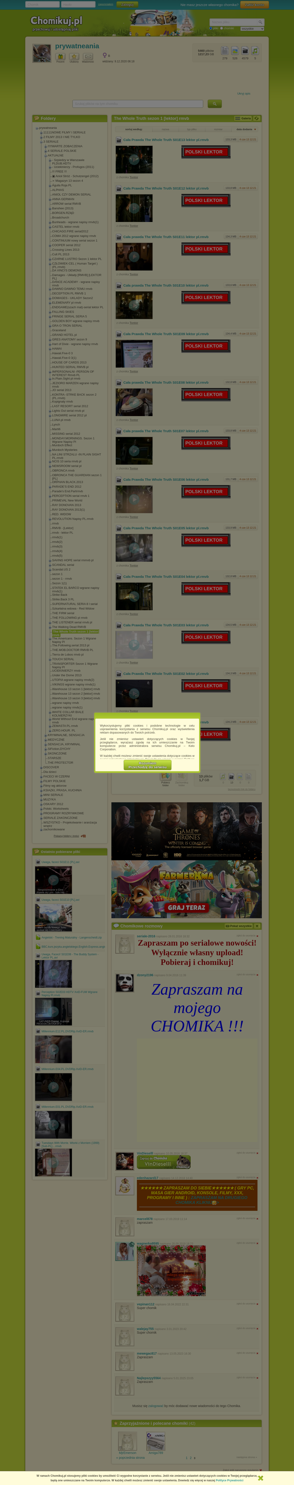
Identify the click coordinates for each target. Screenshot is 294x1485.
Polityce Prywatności (229, 1480)
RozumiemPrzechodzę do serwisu (148, 765)
